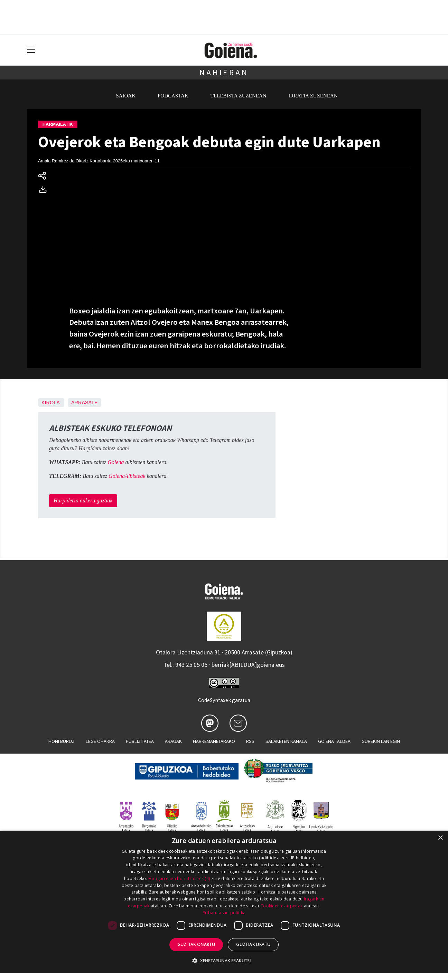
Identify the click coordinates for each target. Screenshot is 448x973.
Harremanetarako (214, 741)
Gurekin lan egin (381, 741)
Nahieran (223, 72)
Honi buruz (61, 741)
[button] (224, 960)
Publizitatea (140, 741)
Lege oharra (100, 741)
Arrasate (84, 402)
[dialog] (224, 902)
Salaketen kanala (286, 741)
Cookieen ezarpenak (281, 906)
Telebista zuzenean (239, 95)
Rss (250, 741)
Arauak (173, 741)
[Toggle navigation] (31, 50)
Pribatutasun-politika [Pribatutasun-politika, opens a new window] (224, 913)
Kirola (50, 402)
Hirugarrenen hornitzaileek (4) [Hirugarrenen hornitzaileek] (179, 878)
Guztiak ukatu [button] (253, 944)
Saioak (126, 95)
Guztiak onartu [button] (196, 944)
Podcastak (173, 95)
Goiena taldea (334, 741)
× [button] (440, 838)
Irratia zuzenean (313, 95)
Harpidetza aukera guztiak (83, 500)
